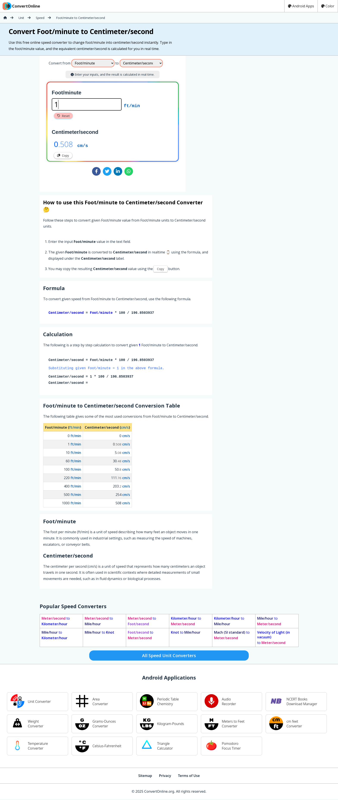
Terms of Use (189, 776)
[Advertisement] (221, 122)
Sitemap (145, 776)
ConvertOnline (21, 6)
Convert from (59, 63)
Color (327, 6)
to (56, 622)
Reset (63, 116)
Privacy (165, 776)
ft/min (132, 105)
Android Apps (301, 6)
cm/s (82, 145)
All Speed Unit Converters (169, 656)
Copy (63, 155)
